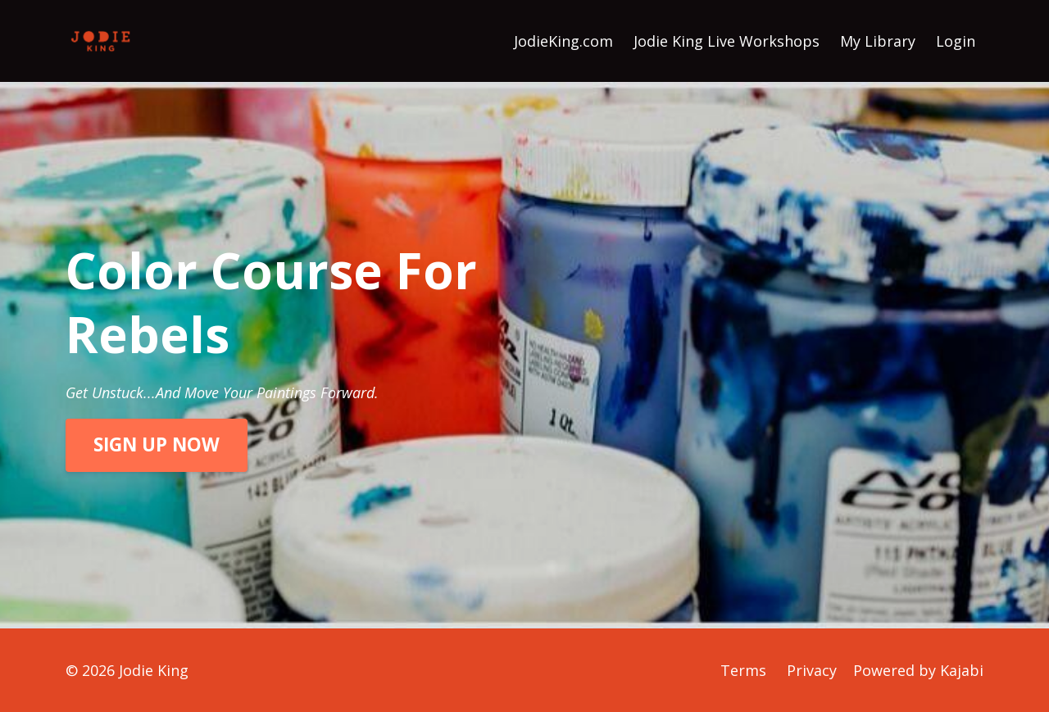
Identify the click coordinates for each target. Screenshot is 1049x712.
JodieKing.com (563, 41)
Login (955, 41)
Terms (743, 670)
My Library (877, 41)
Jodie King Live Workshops (726, 41)
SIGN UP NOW (156, 444)
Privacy (812, 670)
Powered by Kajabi (918, 670)
